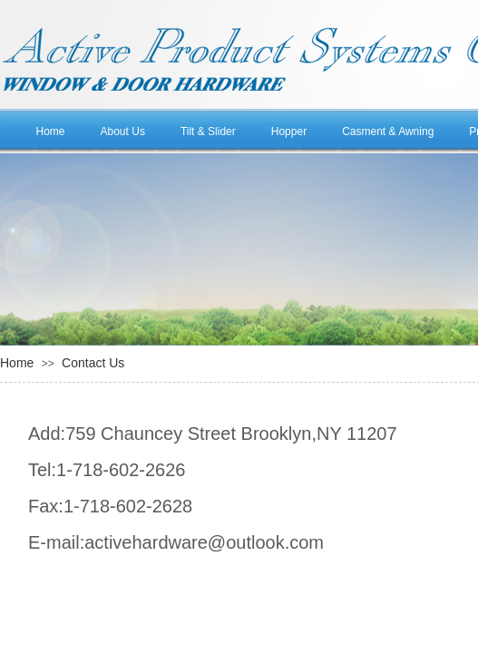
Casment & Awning (388, 131)
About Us (123, 131)
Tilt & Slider (208, 131)
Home (50, 131)
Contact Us (93, 363)
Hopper (289, 131)
